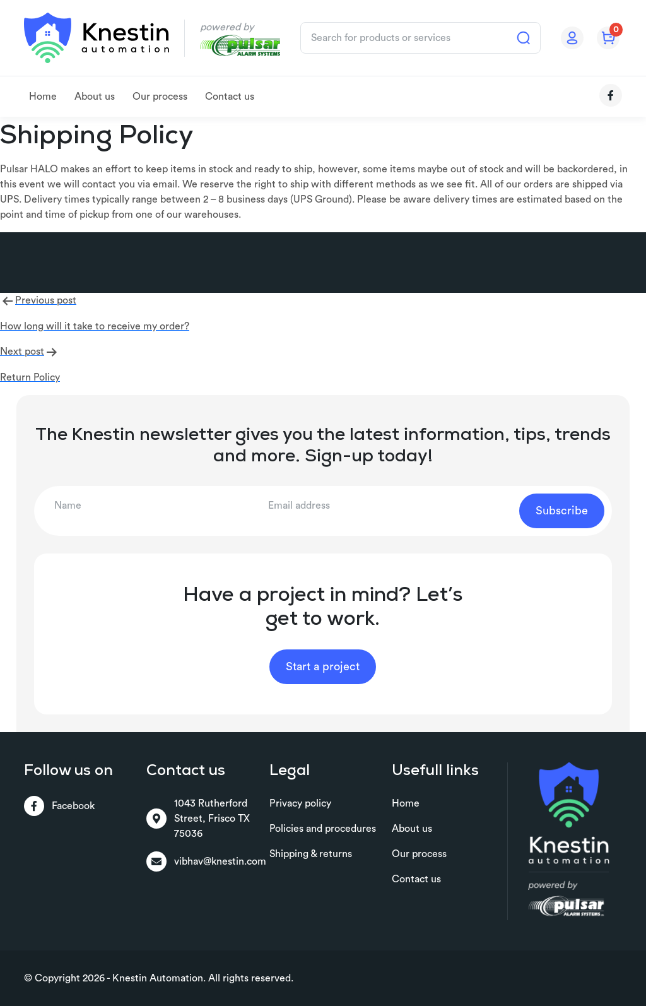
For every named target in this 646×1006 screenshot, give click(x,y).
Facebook (59, 806)
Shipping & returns (310, 854)
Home (43, 97)
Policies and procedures (322, 829)
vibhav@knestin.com (206, 861)
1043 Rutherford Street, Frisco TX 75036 (198, 818)
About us (94, 97)
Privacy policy (300, 803)
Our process (159, 97)
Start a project (323, 666)
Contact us (229, 97)
